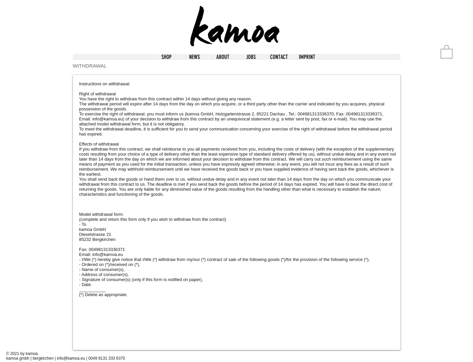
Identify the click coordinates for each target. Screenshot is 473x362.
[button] (307, 57)
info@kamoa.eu (107, 118)
